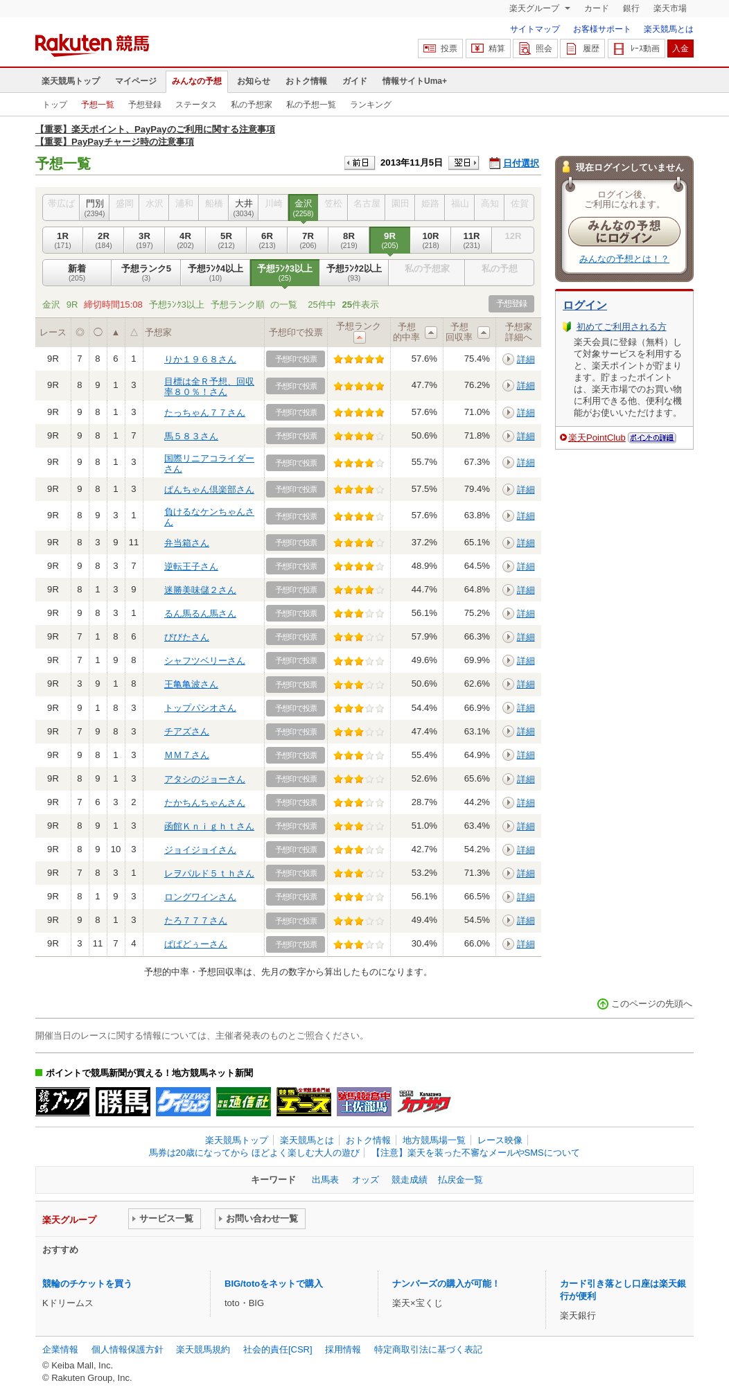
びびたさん (186, 637)
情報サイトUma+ (415, 81)
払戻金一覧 (460, 1179)
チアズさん (186, 731)
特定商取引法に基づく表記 (428, 1349)
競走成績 (410, 1179)
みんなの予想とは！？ (624, 259)
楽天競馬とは (669, 29)
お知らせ (253, 81)
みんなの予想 (197, 81)
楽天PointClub (597, 437)
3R (144, 240)
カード (596, 8)
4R (185, 240)
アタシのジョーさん (204, 779)
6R (267, 240)
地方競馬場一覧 (434, 1140)
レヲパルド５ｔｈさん (209, 873)
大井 (243, 208)
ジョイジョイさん (200, 850)
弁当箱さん (186, 543)
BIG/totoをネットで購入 (274, 1283)
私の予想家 (251, 104)
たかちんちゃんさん (204, 803)
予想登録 (144, 104)
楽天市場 (670, 8)
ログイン (585, 305)
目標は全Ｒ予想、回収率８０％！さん (209, 386)
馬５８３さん (191, 436)
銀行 (631, 8)
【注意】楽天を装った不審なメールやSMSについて (475, 1152)
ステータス (196, 104)
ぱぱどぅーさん (195, 944)
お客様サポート (602, 29)
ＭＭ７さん (186, 755)
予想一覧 (97, 104)
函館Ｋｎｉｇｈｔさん (209, 826)
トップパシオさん (200, 708)
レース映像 (499, 1140)
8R (349, 240)
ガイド (354, 81)
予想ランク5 (146, 273)
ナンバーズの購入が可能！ (446, 1283)
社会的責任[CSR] (278, 1349)
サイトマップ (535, 29)
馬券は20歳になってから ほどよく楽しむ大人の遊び (254, 1152)
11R (472, 240)
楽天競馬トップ (71, 81)
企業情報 (60, 1349)
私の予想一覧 (311, 104)
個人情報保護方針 (127, 1349)
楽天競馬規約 (203, 1349)
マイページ (136, 81)
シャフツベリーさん (204, 660)
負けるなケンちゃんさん (209, 516)
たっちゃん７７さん (204, 412)
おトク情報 (306, 81)
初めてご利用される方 (622, 326)
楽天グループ (535, 8)
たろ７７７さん (195, 920)
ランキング (371, 104)
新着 (77, 273)
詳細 (526, 359)
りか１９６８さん (200, 359)
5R (226, 240)
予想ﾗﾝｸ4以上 (215, 273)
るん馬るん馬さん (200, 613)
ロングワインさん (200, 897)
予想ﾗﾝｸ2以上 (354, 273)
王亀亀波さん (191, 684)
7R (308, 240)
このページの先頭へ (651, 1003)
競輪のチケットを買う (87, 1283)
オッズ (365, 1179)
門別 (94, 208)
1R (63, 240)
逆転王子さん (191, 566)
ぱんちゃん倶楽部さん (209, 489)
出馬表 (325, 1179)
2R (104, 240)
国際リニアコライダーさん (209, 463)
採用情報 (343, 1349)
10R (431, 240)
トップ (54, 104)
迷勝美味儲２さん (200, 590)
